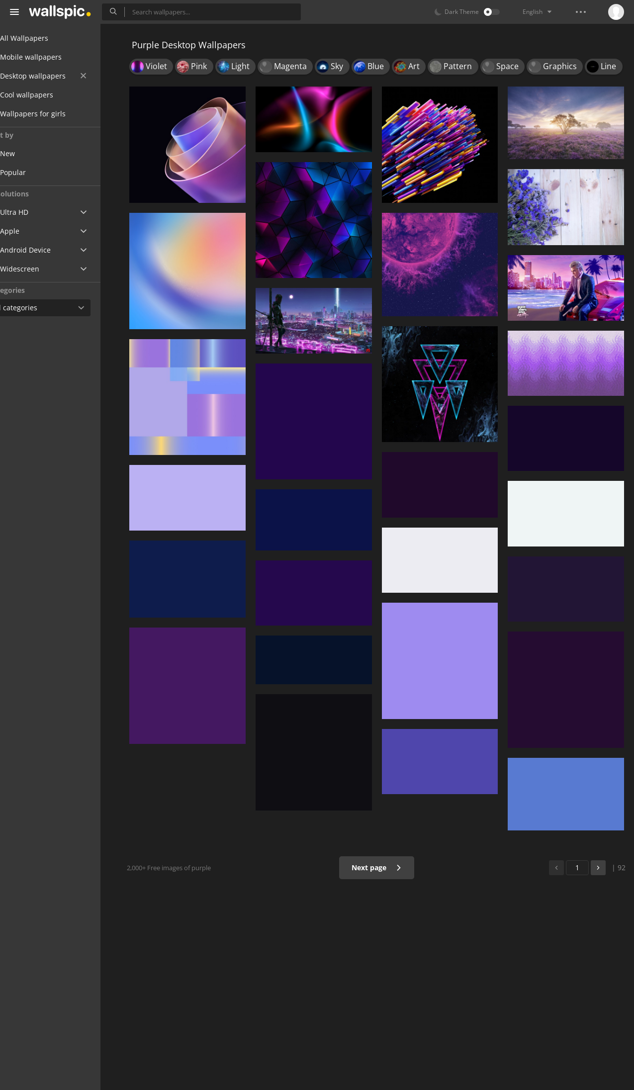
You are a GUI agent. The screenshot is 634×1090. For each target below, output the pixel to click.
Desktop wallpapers (60, 76)
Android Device (42, 250)
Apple (26, 231)
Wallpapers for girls (50, 113)
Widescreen (36, 268)
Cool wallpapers (43, 94)
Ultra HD (31, 212)
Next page (379, 867)
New (31, 153)
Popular (37, 172)
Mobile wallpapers (48, 57)
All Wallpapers (41, 38)
